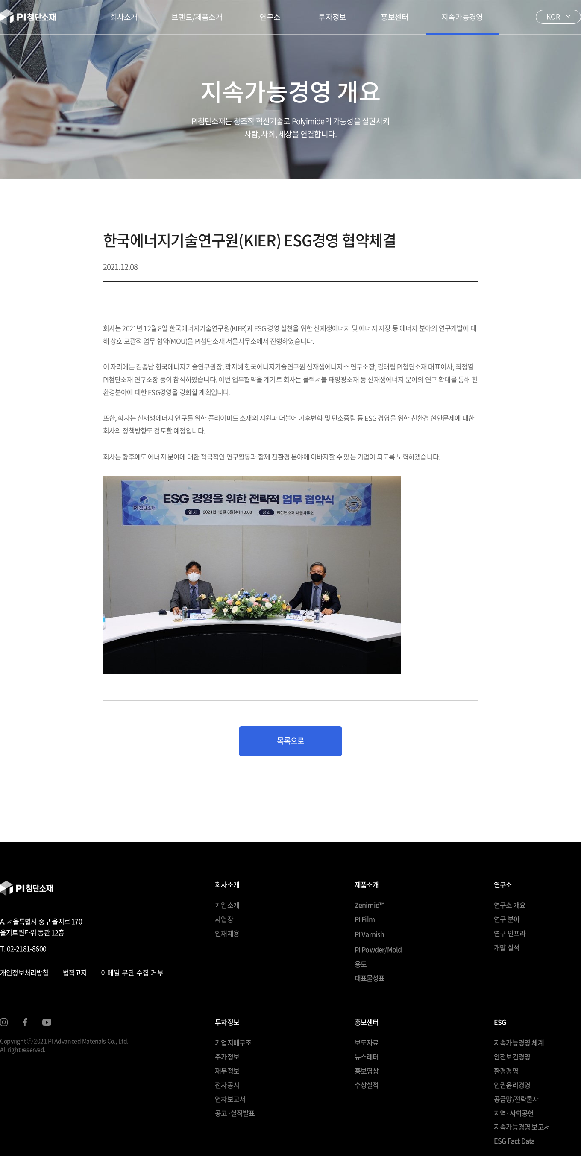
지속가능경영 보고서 (522, 1126)
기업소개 (227, 905)
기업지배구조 (233, 1042)
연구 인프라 (509, 933)
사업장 (224, 919)
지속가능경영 (462, 17)
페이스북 (25, 1022)
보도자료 (367, 1042)
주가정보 (227, 1056)
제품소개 (367, 885)
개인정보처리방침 (24, 972)
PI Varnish (369, 934)
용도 (361, 964)
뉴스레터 (367, 1056)
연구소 (269, 17)
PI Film (365, 919)
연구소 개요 (509, 905)
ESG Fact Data (514, 1141)
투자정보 (332, 17)
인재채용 (227, 933)
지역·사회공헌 (514, 1113)
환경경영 (506, 1070)
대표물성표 (370, 978)
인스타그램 (4, 1022)
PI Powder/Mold (378, 949)
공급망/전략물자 (516, 1099)
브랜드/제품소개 (197, 17)
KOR (553, 16)
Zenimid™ (369, 905)
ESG (500, 1022)
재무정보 (227, 1070)
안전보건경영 (512, 1056)
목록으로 (291, 740)
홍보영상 (367, 1070)
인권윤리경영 (512, 1085)
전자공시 (227, 1085)
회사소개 (124, 17)
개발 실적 (506, 947)
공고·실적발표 (235, 1113)
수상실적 (367, 1085)
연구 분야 (506, 919)
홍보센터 (394, 17)
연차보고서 (230, 1099)
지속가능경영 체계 (519, 1042)
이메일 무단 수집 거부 (132, 972)
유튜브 (46, 1022)
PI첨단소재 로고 (28, 17)
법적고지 (75, 972)
